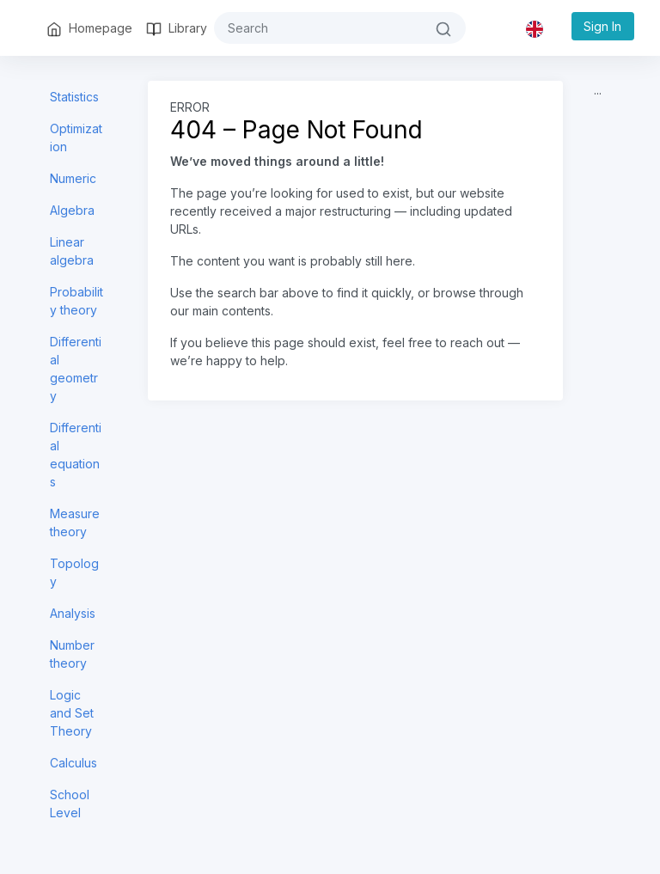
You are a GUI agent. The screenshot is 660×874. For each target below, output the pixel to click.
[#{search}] (318, 28)
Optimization (76, 137)
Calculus (73, 762)
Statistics (74, 96)
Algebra (72, 210)
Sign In (602, 26)
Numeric (73, 178)
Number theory (72, 654)
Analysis (72, 613)
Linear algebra (72, 251)
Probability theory (76, 300)
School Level (69, 803)
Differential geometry (75, 368)
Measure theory (75, 522)
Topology (74, 572)
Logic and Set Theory (72, 713)
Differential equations (75, 454)
